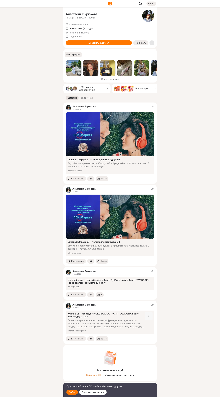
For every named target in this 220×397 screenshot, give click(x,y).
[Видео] (54, 28)
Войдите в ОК (93, 375)
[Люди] (40, 28)
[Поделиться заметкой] (90, 178)
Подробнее (75, 36)
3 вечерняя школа (79, 32)
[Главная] (27, 14)
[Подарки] (27, 41)
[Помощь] (27, 54)
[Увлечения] (40, 14)
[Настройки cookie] (41, 393)
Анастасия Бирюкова (81, 14)
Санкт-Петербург (79, 24)
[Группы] (54, 14)
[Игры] (54, 41)
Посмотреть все (110, 79)
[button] (73, 54)
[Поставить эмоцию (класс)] (102, 178)
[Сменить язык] (41, 380)
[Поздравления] (40, 41)
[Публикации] (27, 28)
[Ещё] (41, 373)
